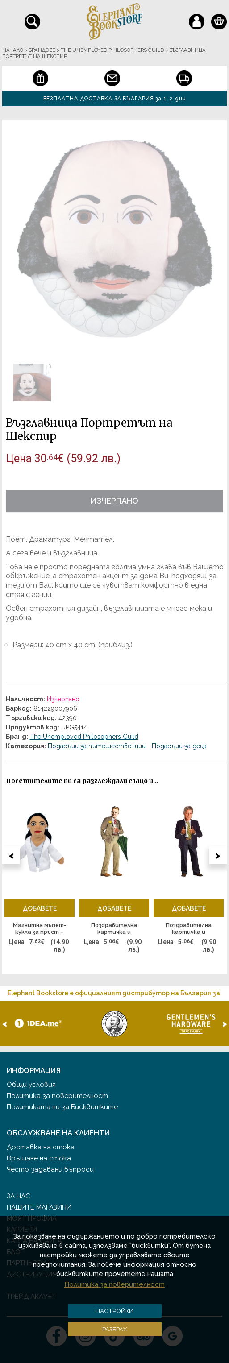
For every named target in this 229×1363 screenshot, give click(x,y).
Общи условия (31, 1085)
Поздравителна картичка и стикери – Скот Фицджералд (114, 929)
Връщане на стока (39, 1158)
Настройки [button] (114, 1310)
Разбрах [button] (114, 1329)
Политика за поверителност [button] (114, 1284)
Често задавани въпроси (50, 1169)
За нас (18, 1196)
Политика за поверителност (57, 1096)
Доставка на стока (41, 1147)
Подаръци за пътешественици (97, 746)
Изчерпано (114, 500)
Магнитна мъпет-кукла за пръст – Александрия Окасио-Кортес (40, 929)
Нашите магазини (39, 1207)
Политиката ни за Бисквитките (62, 1107)
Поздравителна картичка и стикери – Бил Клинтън (189, 929)
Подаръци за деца (179, 746)
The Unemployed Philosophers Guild (84, 736)
